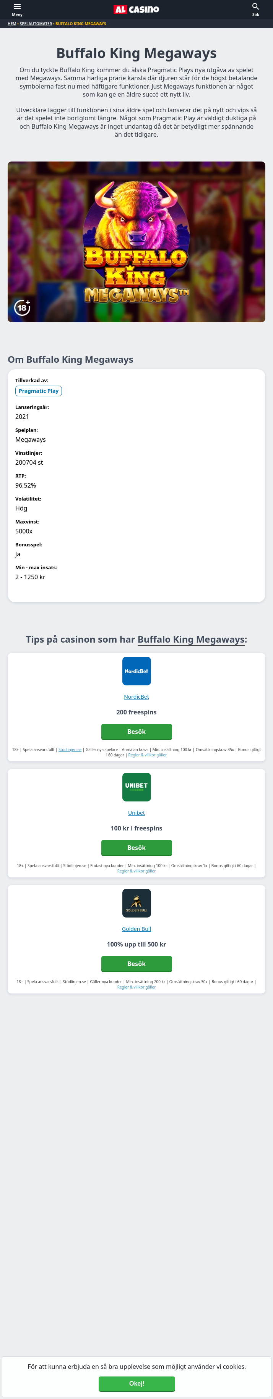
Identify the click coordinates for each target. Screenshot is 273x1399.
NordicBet (136, 696)
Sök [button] (255, 14)
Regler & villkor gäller (147, 755)
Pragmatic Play (38, 390)
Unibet (136, 812)
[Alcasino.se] (136, 9)
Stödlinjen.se (69, 749)
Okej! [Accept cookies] (137, 1383)
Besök (136, 731)
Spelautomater (36, 23)
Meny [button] (17, 14)
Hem (12, 23)
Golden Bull (136, 928)
